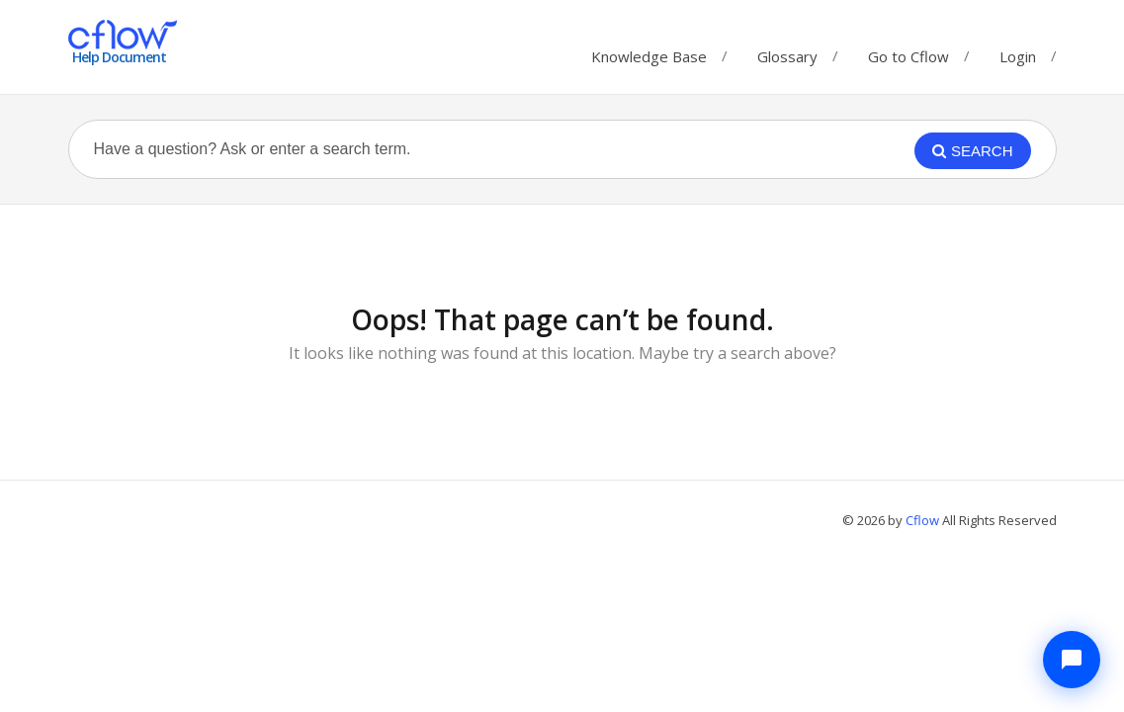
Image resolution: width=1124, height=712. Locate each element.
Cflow (924, 520)
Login (1017, 56)
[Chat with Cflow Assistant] (1071, 659)
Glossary (787, 51)
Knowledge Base (649, 51)
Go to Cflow (908, 51)
